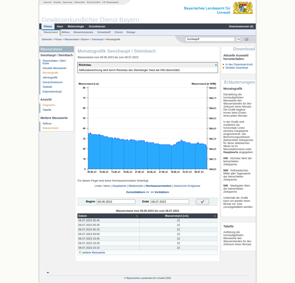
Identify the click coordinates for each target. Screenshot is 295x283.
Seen (60, 26)
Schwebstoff (103, 32)
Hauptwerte (119, 185)
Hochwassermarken (158, 185)
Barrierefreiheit (93, 2)
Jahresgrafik (50, 77)
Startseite (48, 2)
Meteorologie (76, 26)
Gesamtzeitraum (53, 82)
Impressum (67, 2)
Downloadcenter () (241, 26)
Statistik (47, 86)
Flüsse (48, 26)
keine (107, 185)
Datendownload (52, 91)
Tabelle (47, 109)
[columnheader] (109, 216)
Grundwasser (97, 26)
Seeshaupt (98, 39)
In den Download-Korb (239, 64)
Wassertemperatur (84, 32)
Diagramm (49, 105)
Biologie (131, 32)
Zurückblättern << (137, 192)
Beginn (90, 201)
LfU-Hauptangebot (110, 2)
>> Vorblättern (160, 192)
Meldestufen (136, 185)
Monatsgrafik (50, 72)
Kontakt (57, 2)
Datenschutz (79, 2)
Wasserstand (51, 32)
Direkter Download (237, 67)
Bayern (85, 39)
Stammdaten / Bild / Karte (54, 62)
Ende (145, 201)
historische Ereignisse (187, 185)
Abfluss (66, 32)
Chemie (118, 32)
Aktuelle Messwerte (54, 68)
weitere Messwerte (93, 252)
